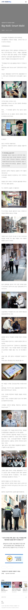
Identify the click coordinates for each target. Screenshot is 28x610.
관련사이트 (3, 597)
